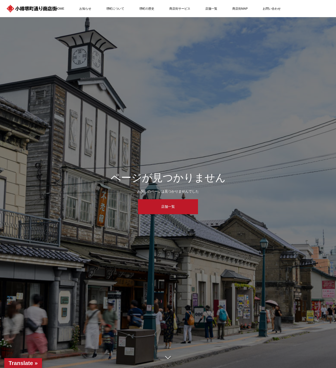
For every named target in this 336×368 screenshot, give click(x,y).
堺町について (115, 8)
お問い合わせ (272, 8)
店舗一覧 (211, 8)
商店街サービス (179, 8)
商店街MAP (240, 8)
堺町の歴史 (146, 8)
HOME (59, 8)
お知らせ (85, 8)
